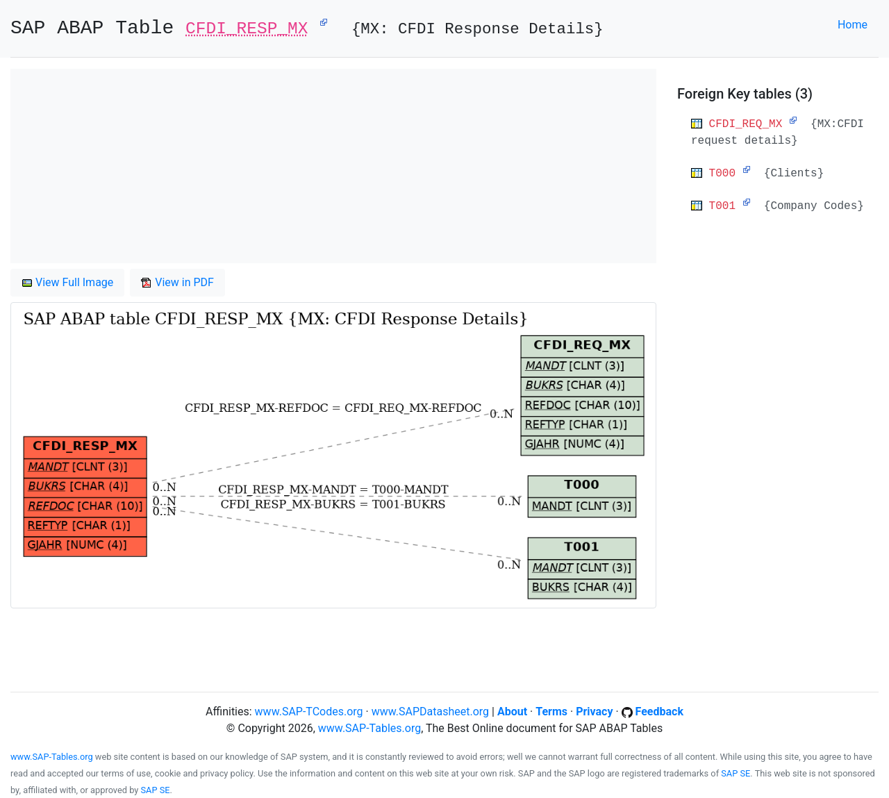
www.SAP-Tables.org (369, 728)
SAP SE (735, 773)
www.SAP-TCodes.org (309, 711)
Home (852, 24)
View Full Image (67, 282)
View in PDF (177, 282)
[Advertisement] (333, 166)
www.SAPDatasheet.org (430, 711)
